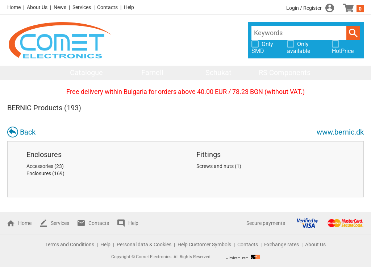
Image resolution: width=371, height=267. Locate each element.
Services (81, 7)
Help (129, 7)
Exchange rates (281, 244)
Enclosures (44, 154)
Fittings (208, 154)
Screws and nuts (215, 166)
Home (14, 7)
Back (28, 132)
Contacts (107, 7)
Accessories (39, 166)
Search (353, 33)
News (60, 7)
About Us (37, 7)
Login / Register (304, 8)
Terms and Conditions (69, 244)
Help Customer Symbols (204, 244)
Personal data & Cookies (144, 244)
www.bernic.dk (340, 132)
